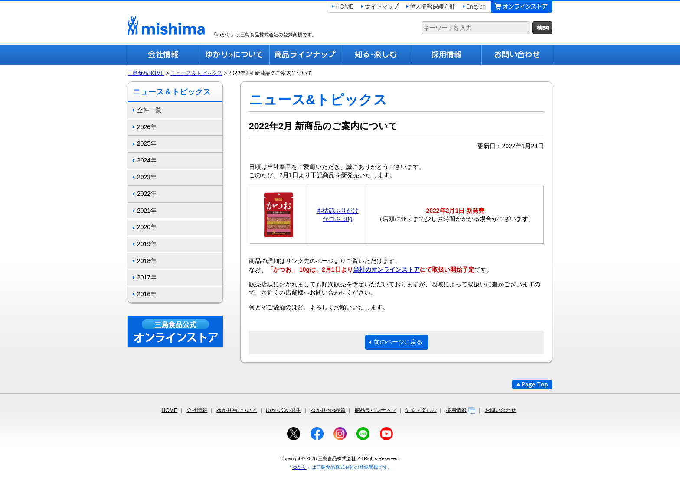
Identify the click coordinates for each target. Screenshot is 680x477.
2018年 (147, 260)
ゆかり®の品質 (328, 410)
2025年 (147, 143)
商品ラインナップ (375, 410)
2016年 (147, 294)
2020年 (147, 227)
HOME (169, 410)
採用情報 (461, 410)
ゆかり (299, 467)
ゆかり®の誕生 (283, 410)
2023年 (147, 177)
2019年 (147, 243)
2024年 (147, 160)
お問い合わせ (500, 410)
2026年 (147, 126)
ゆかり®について (236, 410)
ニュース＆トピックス (196, 73)
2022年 (147, 193)
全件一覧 (149, 110)
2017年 (147, 277)
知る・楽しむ (421, 410)
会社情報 (196, 410)
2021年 (147, 210)
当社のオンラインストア (386, 269)
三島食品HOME (146, 73)
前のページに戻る (398, 341)
